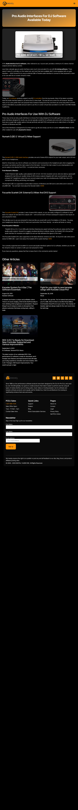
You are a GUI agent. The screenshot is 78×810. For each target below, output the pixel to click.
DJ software (13, 98)
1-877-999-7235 (11, 404)
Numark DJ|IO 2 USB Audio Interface (16, 157)
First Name (9, 424)
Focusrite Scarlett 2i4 (11, 212)
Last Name (9, 431)
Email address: (23, 440)
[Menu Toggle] (74, 3)
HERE (42, 186)
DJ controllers (37, 98)
